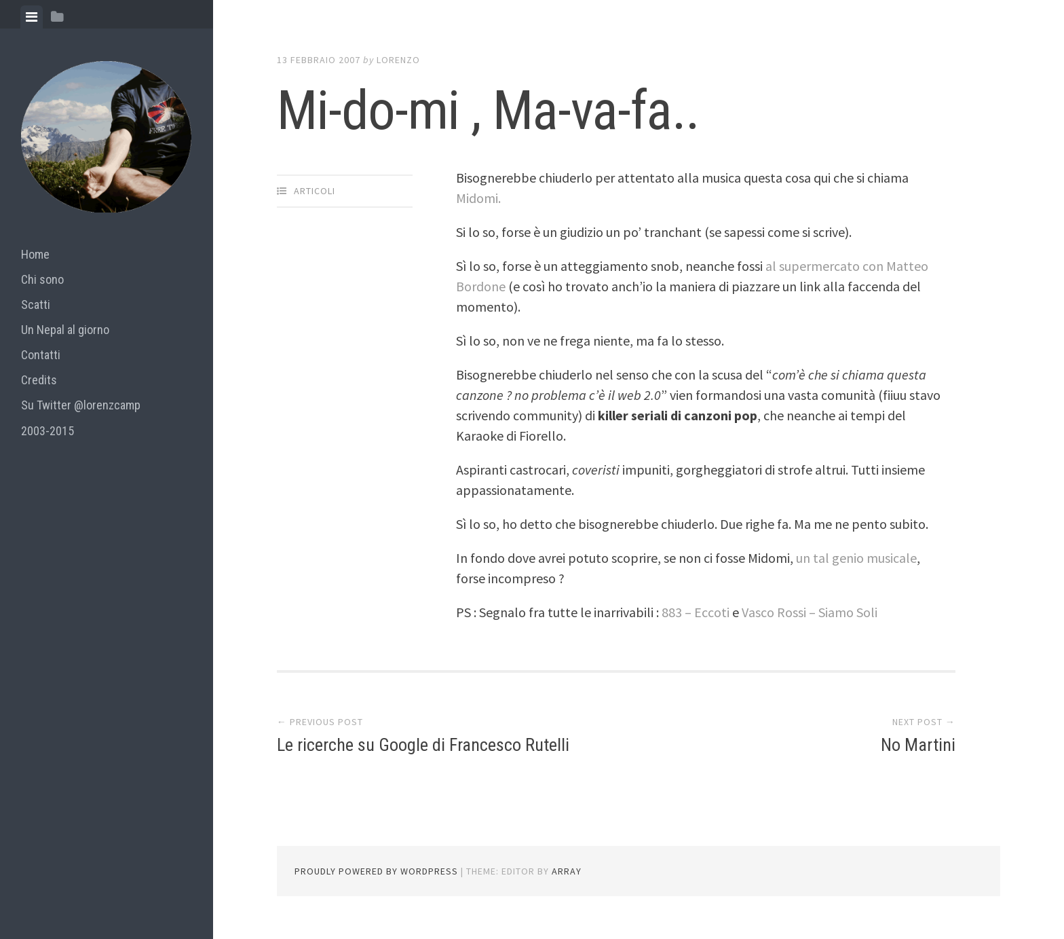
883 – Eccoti (697, 612)
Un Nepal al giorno (65, 330)
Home (35, 254)
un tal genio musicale (856, 557)
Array (567, 871)
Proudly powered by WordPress (376, 871)
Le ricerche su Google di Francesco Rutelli (423, 745)
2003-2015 (47, 431)
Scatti (35, 304)
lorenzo (398, 60)
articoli (314, 191)
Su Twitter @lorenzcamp (80, 405)
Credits (39, 380)
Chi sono (42, 279)
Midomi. (478, 197)
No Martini (918, 745)
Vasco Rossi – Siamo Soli (809, 612)
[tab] (31, 17)
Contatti (40, 355)
